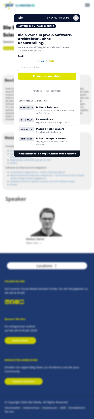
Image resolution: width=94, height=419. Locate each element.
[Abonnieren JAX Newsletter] (39, 61)
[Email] (47, 67)
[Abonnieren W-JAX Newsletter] (47, 61)
